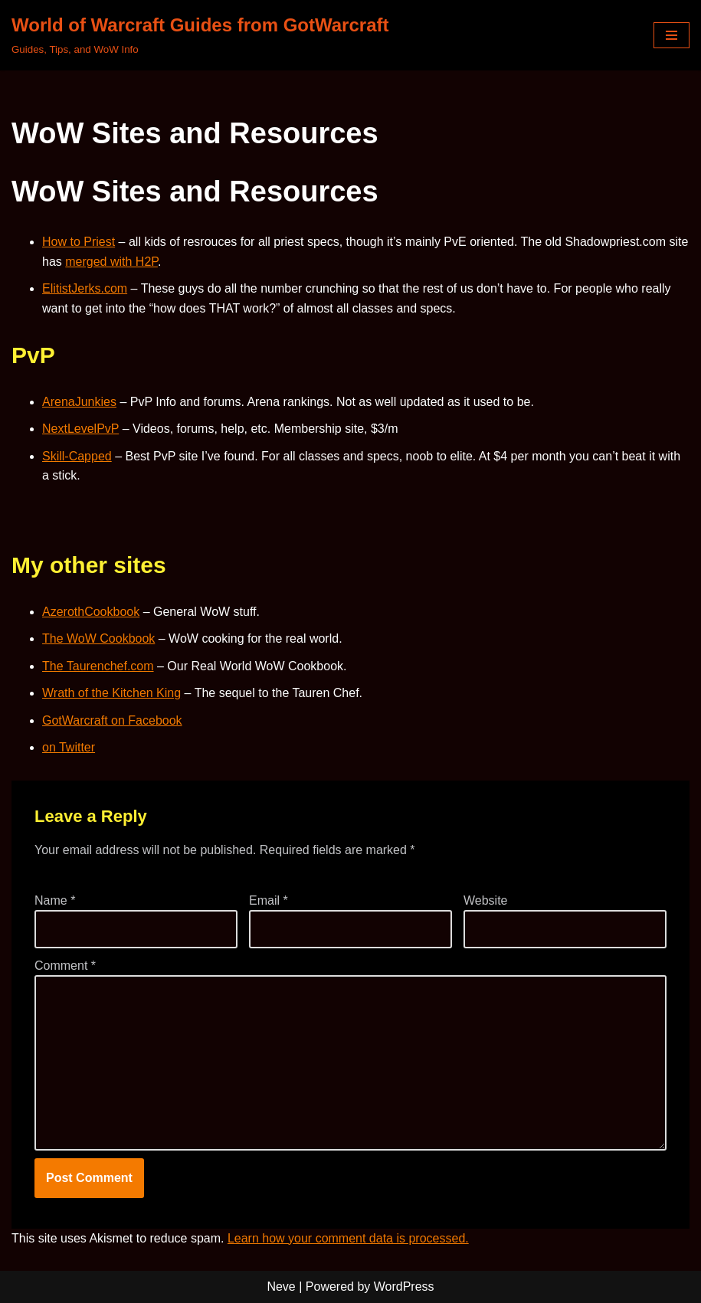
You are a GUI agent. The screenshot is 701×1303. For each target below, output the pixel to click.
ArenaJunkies (79, 401)
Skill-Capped (77, 456)
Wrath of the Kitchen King (111, 692)
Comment (65, 965)
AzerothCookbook (90, 611)
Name (54, 900)
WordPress (404, 1286)
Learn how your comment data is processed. (348, 1238)
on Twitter (68, 747)
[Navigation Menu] (672, 35)
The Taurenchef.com (98, 666)
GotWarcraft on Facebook (112, 720)
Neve (281, 1286)
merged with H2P (111, 261)
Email (268, 900)
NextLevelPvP (80, 428)
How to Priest (78, 241)
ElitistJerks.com (84, 288)
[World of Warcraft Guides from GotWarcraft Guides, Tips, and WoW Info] (199, 35)
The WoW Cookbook (98, 638)
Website (486, 900)
